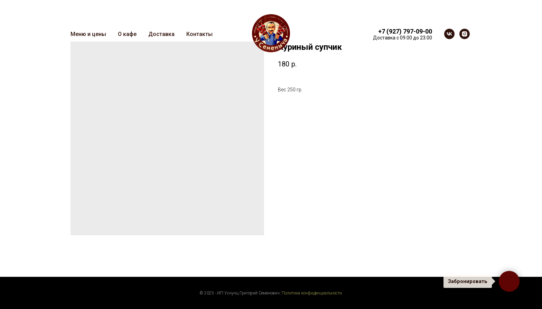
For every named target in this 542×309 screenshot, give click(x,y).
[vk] (449, 34)
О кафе (127, 34)
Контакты (199, 34)
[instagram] (464, 34)
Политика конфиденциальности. (312, 293)
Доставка (161, 34)
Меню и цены (88, 34)
